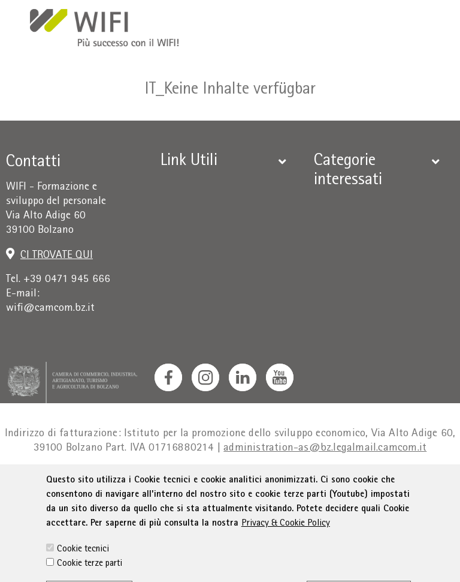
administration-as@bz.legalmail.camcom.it (324, 448)
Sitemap (424, 482)
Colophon (79, 482)
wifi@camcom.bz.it (50, 308)
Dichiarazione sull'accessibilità (324, 482)
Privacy (126, 482)
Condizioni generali (197, 482)
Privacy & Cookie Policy (285, 559)
